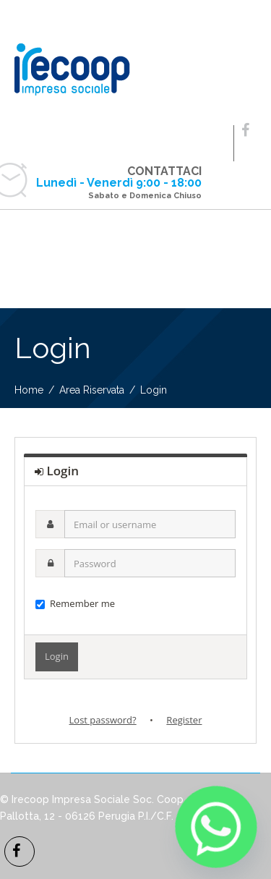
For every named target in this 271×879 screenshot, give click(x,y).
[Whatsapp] (216, 827)
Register (184, 719)
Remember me (75, 603)
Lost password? (103, 719)
